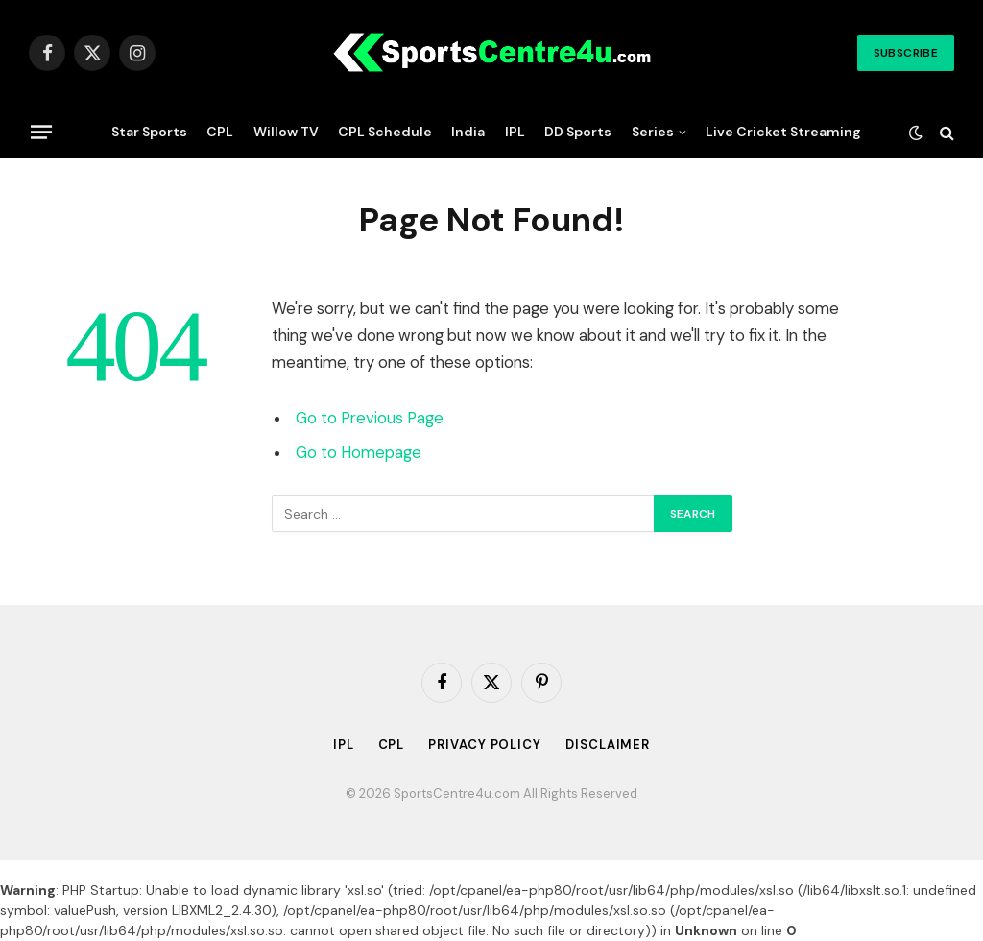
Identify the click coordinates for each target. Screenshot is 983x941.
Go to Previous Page (370, 418)
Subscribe (906, 52)
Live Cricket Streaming (783, 131)
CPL (219, 131)
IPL (515, 131)
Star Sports (149, 131)
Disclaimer (607, 744)
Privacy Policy (484, 744)
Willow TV (286, 131)
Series (653, 131)
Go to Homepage (358, 453)
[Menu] (41, 131)
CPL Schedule (385, 131)
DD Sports (577, 131)
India (468, 131)
